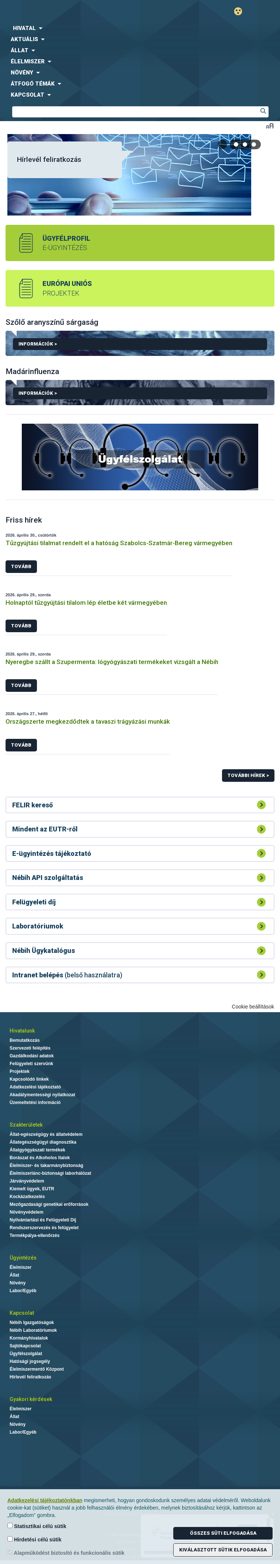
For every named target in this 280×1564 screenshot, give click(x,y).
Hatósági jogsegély (30, 1361)
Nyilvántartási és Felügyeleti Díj (43, 1220)
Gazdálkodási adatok (32, 1055)
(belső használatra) (67, 975)
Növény (17, 1282)
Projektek (20, 1071)
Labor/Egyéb (23, 1290)
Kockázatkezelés (27, 1196)
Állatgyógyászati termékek (37, 1150)
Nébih (70, 12)
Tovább (21, 566)
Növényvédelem (26, 1212)
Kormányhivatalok (29, 1338)
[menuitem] (140, 28)
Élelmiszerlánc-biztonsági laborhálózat (50, 1173)
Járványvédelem (27, 1181)
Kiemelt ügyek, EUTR (32, 1188)
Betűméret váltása (269, 125)
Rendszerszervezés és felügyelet (44, 1227)
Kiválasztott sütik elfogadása (223, 1550)
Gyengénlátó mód (241, 11)
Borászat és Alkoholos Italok (40, 1157)
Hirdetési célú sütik (34, 1539)
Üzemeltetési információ (35, 1102)
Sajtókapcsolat (25, 1345)
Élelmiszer (20, 1267)
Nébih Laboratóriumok (33, 1330)
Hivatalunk (22, 1031)
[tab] (236, 144)
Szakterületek (26, 1125)
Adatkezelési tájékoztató (35, 1087)
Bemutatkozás (25, 1040)
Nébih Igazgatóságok (32, 1322)
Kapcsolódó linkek (29, 1079)
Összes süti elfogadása (223, 1533)
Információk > (142, 345)
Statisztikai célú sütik (36, 1526)
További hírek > (248, 775)
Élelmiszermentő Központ (37, 1369)
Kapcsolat (22, 1313)
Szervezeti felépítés (30, 1048)
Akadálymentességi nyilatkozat (42, 1094)
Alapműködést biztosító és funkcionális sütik (65, 1553)
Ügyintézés (23, 1258)
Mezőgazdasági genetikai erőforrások (49, 1204)
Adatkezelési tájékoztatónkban (44, 1500)
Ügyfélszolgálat (26, 1353)
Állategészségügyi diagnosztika (43, 1142)
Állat (14, 1275)
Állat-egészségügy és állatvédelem (46, 1134)
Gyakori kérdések (31, 1399)
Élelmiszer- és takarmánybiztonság (46, 1165)
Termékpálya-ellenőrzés (34, 1235)
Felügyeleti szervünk (31, 1063)
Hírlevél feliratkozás (49, 159)
